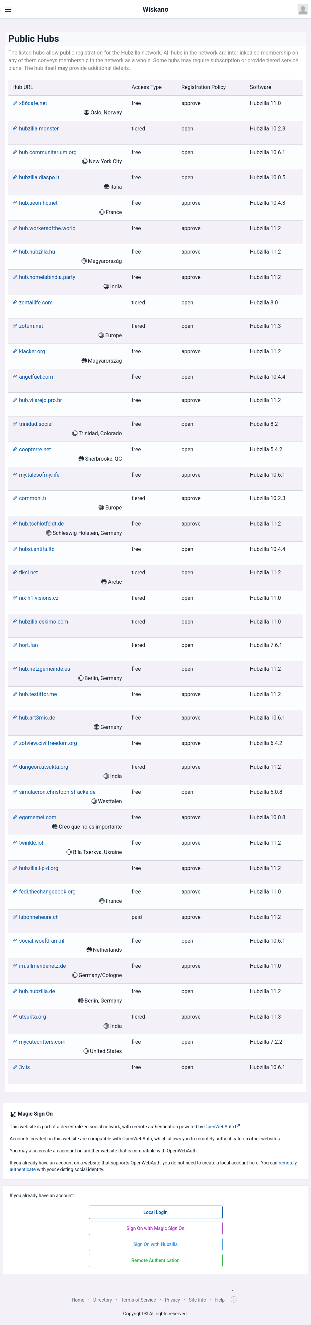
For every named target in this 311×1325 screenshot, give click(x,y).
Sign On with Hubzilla (155, 1244)
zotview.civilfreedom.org (44, 743)
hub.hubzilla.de (33, 991)
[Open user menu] (303, 9)
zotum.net (27, 326)
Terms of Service (138, 1300)
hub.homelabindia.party (43, 277)
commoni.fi (29, 498)
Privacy (172, 1300)
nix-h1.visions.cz (35, 598)
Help (220, 1300)
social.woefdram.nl (38, 941)
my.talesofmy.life (36, 475)
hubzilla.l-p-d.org (35, 868)
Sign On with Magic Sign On (155, 1228)
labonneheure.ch (35, 917)
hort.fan (25, 645)
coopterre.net (31, 449)
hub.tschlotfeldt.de (38, 523)
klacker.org (28, 351)
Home (78, 1300)
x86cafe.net (29, 103)
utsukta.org (29, 1017)
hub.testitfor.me (34, 694)
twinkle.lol (27, 843)
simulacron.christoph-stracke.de (53, 792)
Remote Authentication (156, 1260)
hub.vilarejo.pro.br (37, 400)
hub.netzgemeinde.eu (41, 669)
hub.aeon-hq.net (35, 203)
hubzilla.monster (35, 128)
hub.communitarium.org (44, 152)
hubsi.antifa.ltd (33, 549)
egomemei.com (34, 817)
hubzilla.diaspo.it (35, 177)
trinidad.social (32, 424)
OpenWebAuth (222, 1126)
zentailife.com (32, 302)
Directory (102, 1300)
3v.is (21, 1067)
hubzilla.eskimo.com (40, 622)
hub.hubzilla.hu (33, 252)
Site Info (197, 1300)
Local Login (155, 1212)
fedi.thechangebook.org (44, 891)
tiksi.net (25, 572)
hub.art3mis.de (33, 718)
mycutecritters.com (38, 1042)
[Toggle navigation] (8, 9)
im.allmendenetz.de (39, 966)
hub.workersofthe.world (43, 228)
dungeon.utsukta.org (40, 767)
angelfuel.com (32, 377)
